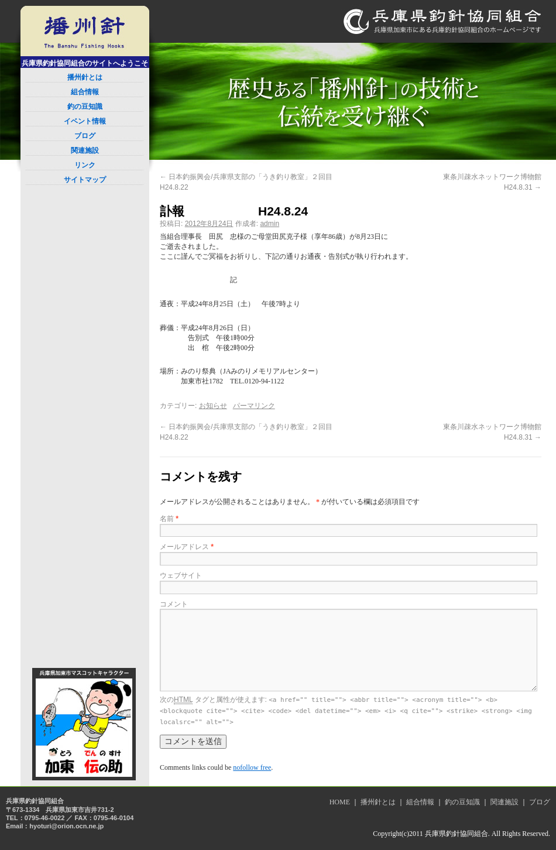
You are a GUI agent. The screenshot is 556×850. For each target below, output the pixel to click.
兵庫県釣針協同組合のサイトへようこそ (85, 63)
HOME (340, 802)
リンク (84, 165)
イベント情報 (85, 121)
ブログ (84, 136)
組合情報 (85, 92)
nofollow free (252, 767)
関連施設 (85, 150)
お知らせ (213, 406)
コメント (174, 604)
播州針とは (84, 77)
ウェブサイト (181, 575)
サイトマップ (85, 180)
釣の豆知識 (84, 106)
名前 (169, 519)
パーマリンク (254, 406)
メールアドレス (187, 547)
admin (269, 224)
